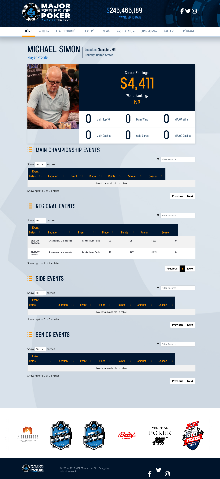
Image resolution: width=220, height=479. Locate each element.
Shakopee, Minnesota (68, 235)
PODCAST (188, 31)
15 (119, 244)
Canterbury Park (99, 235)
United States (104, 55)
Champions (148, 31)
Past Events (124, 31)
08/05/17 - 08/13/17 (40, 244)
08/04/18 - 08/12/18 (40, 235)
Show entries (41, 164)
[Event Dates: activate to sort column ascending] (42, 171)
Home (28, 31)
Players (89, 31)
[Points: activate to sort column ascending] (136, 171)
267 (138, 244)
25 (138, 235)
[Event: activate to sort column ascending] (93, 171)
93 (119, 235)
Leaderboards (65, 31)
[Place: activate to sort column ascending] (114, 171)
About (43, 31)
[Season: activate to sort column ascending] (183, 171)
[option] (126, 416)
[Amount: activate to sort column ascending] (159, 171)
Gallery (169, 31)
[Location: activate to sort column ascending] (70, 171)
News (106, 31)
